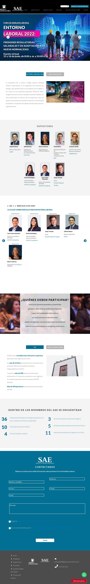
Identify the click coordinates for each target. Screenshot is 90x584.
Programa (15, 559)
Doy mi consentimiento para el (40, 527)
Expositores (16, 562)
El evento (15, 565)
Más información (78, 581)
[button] (8, 37)
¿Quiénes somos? (48, 10)
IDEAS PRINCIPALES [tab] (55, 74)
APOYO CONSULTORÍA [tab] (55, 347)
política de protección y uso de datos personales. (33, 521)
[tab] (35, 74)
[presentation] (17, 535)
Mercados (59, 10)
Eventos (86, 10)
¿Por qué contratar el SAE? (73, 10)
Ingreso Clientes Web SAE (79, 6)
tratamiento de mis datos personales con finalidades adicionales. (52, 528)
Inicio (25, 10)
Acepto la (28, 521)
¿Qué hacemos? (35, 10)
